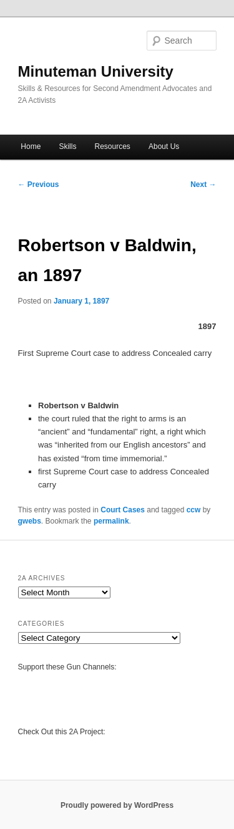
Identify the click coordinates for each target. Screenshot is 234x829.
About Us (164, 146)
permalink (111, 521)
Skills (67, 146)
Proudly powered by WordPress (117, 805)
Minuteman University (95, 71)
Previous (38, 184)
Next (203, 184)
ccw (194, 510)
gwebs (29, 521)
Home (31, 146)
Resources (112, 146)
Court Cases (122, 510)
